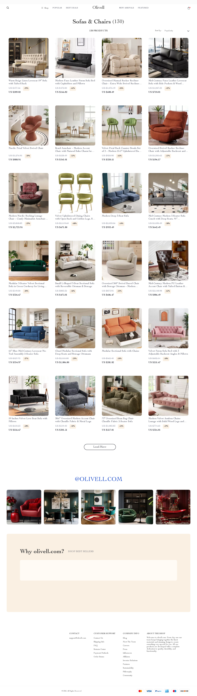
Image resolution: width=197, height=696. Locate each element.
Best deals (72, 8)
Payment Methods (101, 653)
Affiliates (126, 657)
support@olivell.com (77, 638)
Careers (126, 646)
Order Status (99, 657)
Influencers (127, 653)
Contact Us (98, 638)
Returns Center (100, 649)
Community (127, 676)
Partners (126, 664)
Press (125, 649)
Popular (57, 8)
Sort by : (158, 31)
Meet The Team (129, 642)
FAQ (96, 646)
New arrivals (126, 8)
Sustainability (128, 668)
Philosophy (127, 672)
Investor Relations (130, 661)
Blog (125, 638)
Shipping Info (99, 642)
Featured (143, 8)
